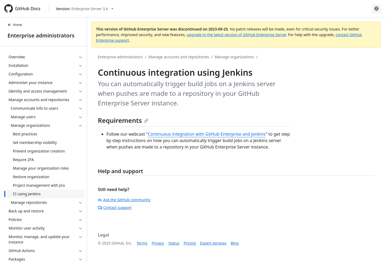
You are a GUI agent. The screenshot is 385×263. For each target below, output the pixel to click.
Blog (235, 243)
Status (173, 243)
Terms (142, 243)
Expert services (213, 243)
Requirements (123, 120)
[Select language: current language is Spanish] (376, 8)
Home (14, 24)
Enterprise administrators (41, 35)
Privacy (158, 243)
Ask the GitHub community (124, 199)
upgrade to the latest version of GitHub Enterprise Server (236, 34)
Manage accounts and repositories (178, 56)
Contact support (115, 207)
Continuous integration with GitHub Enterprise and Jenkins (206, 134)
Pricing (190, 243)
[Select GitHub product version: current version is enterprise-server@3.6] (84, 9)
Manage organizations (234, 56)
